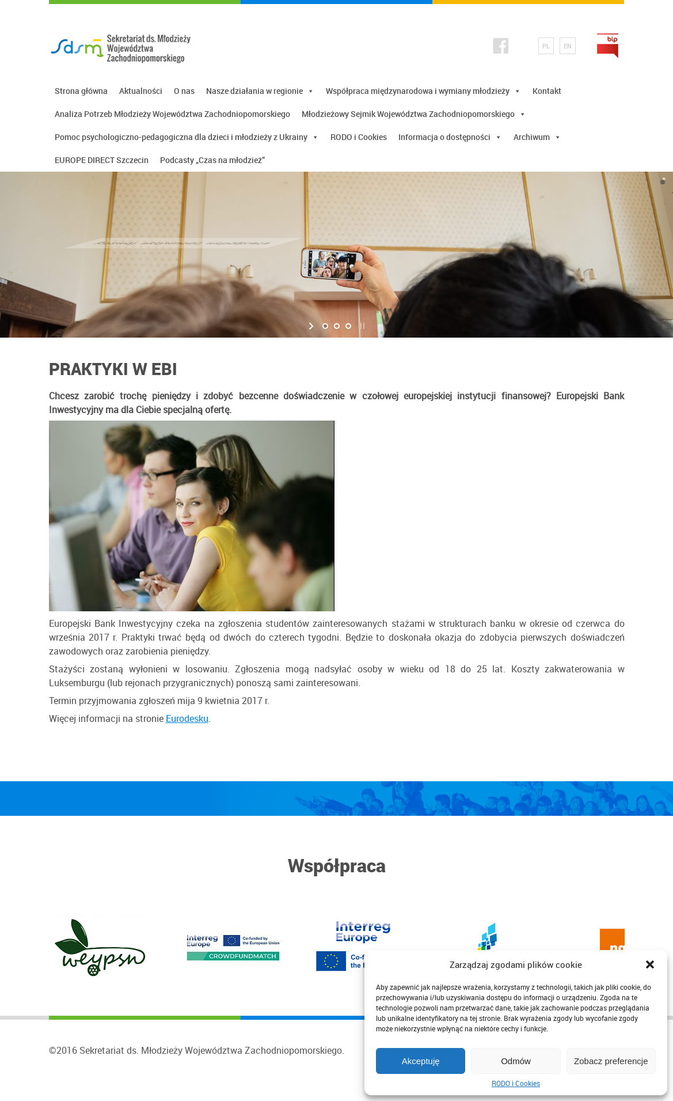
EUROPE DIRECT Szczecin (102, 159)
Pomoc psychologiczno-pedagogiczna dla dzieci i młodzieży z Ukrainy (187, 136)
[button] (650, 964)
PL (546, 45)
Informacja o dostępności (450, 136)
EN (568, 45)
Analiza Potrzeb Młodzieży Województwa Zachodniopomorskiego (172, 113)
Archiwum (537, 136)
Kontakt (547, 90)
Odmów (516, 1061)
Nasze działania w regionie (260, 90)
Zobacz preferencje (611, 1061)
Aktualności (140, 90)
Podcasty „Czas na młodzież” (212, 159)
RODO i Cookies (516, 1083)
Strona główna (81, 90)
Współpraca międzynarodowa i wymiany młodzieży (423, 90)
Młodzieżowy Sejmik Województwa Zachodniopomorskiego (414, 113)
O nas (184, 90)
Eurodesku (187, 718)
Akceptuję (421, 1061)
